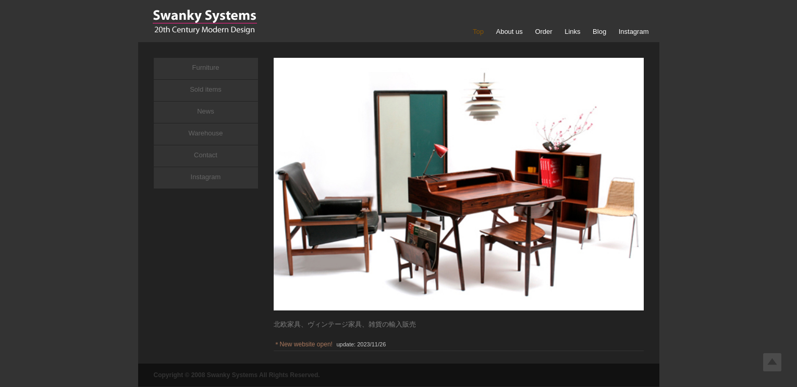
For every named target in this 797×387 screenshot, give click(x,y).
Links (572, 31)
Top (478, 31)
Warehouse (206, 133)
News (205, 111)
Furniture (205, 67)
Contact (205, 155)
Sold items (206, 89)
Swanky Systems (205, 22)
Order (543, 31)
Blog (599, 31)
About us (509, 31)
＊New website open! (303, 344)
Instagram (634, 31)
